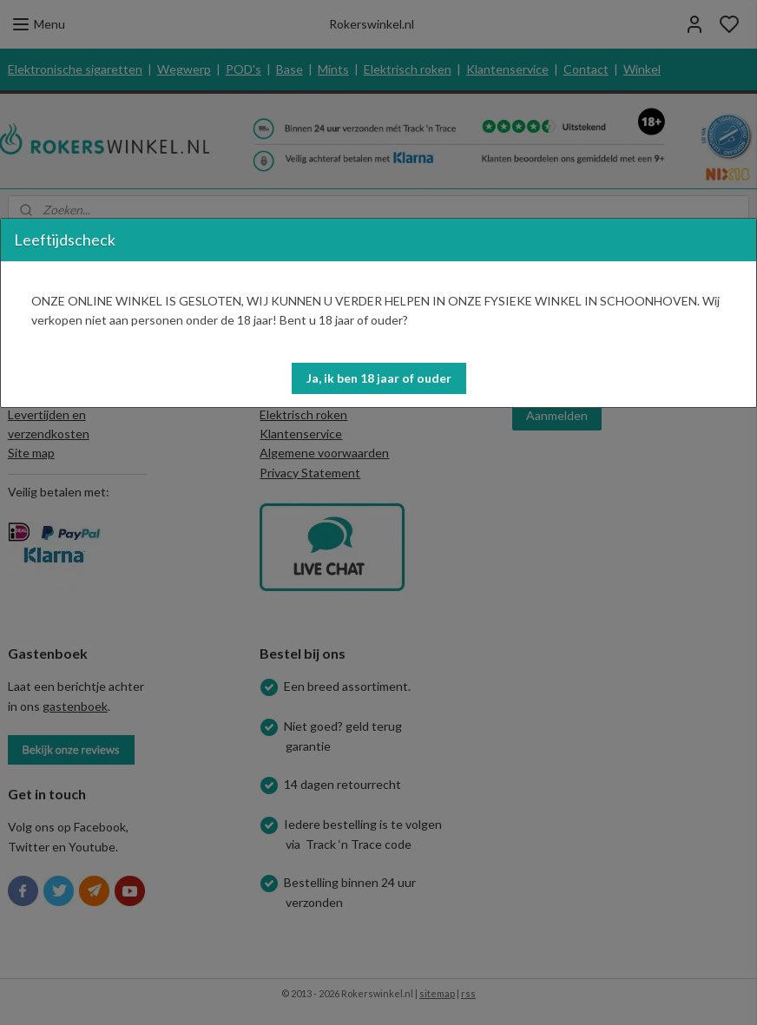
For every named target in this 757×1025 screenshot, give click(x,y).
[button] (379, 378)
